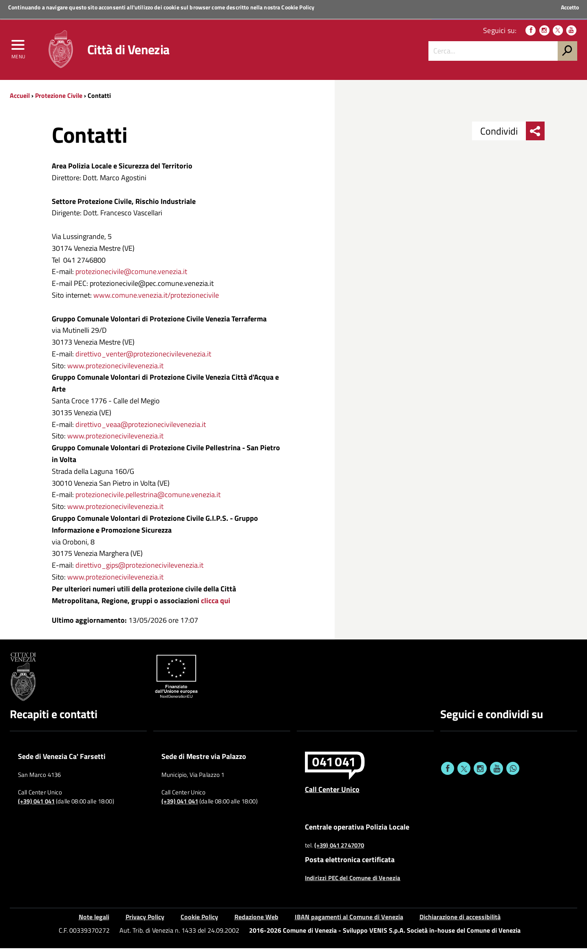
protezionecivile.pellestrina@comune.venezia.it (148, 495)
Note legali (94, 918)
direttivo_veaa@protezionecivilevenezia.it (140, 425)
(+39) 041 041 (36, 802)
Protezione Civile (58, 97)
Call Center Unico (332, 790)
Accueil (20, 97)
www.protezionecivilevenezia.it (115, 366)
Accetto (570, 7)
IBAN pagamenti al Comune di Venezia (349, 918)
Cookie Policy (297, 7)
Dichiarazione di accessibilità (460, 918)
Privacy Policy (145, 918)
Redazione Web (256, 918)
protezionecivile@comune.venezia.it (131, 272)
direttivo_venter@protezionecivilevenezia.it (143, 354)
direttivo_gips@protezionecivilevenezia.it (139, 566)
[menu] (18, 48)
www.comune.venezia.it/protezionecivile (156, 295)
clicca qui (214, 601)
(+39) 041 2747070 (339, 846)
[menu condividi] (535, 132)
